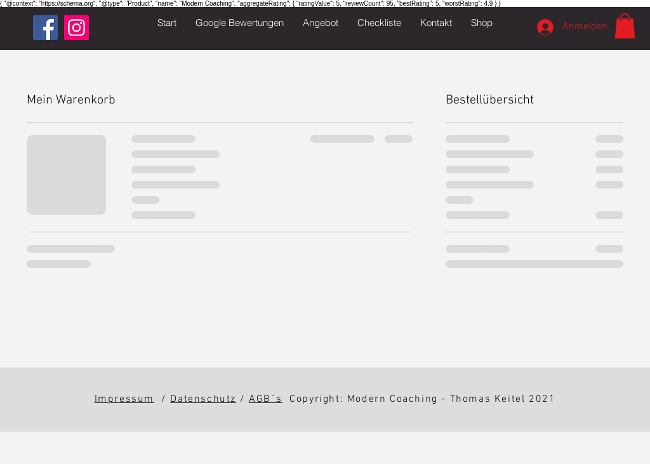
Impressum (124, 399)
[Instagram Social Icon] (76, 27)
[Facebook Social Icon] (45, 27)
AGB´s (265, 399)
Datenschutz (203, 399)
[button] (320, 23)
